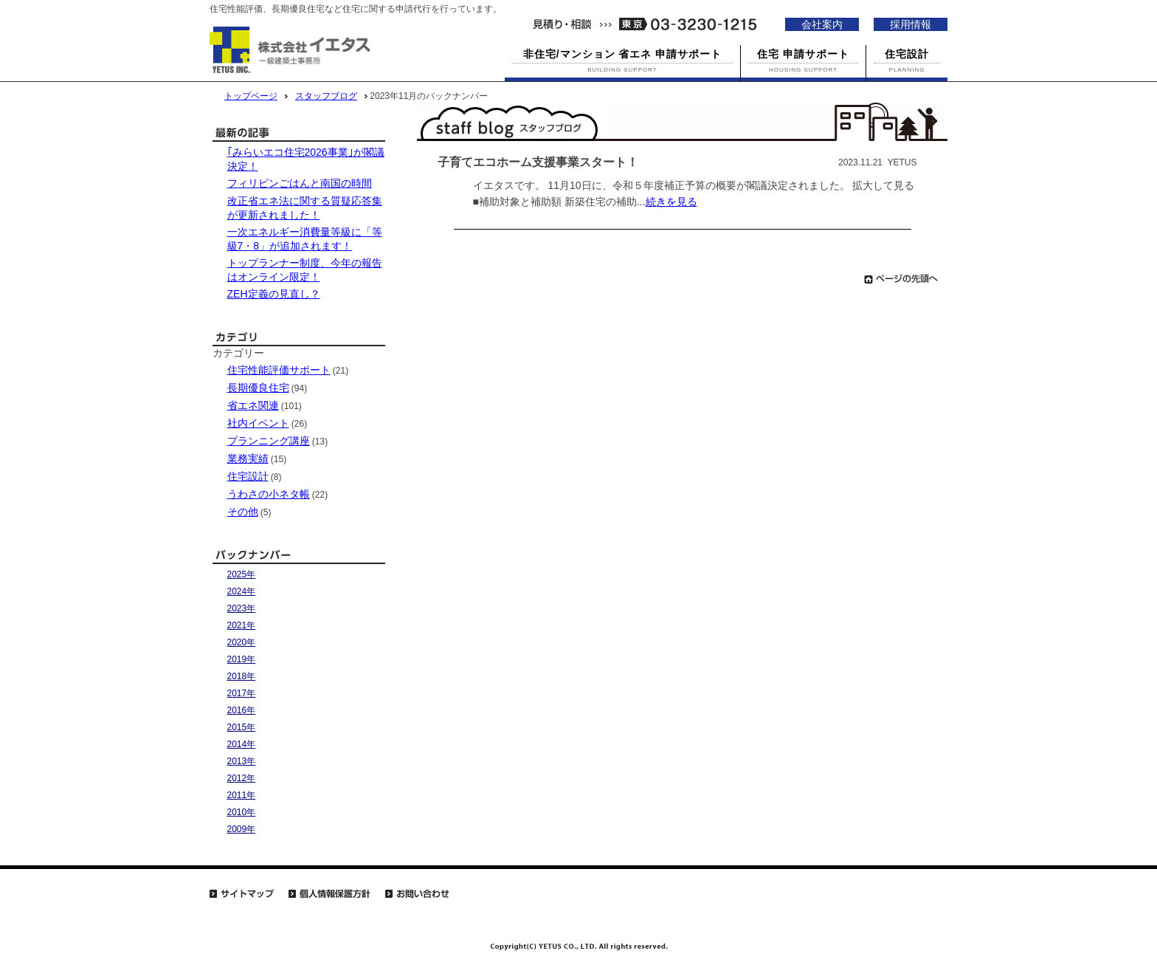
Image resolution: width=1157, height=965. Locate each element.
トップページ (250, 96)
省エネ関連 (253, 405)
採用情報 (910, 24)
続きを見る (671, 201)
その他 (242, 512)
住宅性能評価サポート (279, 370)
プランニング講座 (268, 441)
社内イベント (258, 423)
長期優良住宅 (258, 388)
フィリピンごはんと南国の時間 (299, 183)
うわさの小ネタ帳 (268, 494)
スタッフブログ (326, 96)
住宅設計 (248, 476)
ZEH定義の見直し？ (273, 294)
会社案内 (822, 24)
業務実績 (248, 458)
